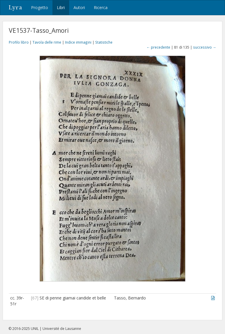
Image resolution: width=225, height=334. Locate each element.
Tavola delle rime (47, 42)
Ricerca (101, 7)
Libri (61, 7)
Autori (79, 7)
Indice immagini (78, 42)
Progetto (39, 7)
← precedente (158, 47)
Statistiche (103, 42)
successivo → (204, 47)
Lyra (15, 7)
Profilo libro (19, 42)
